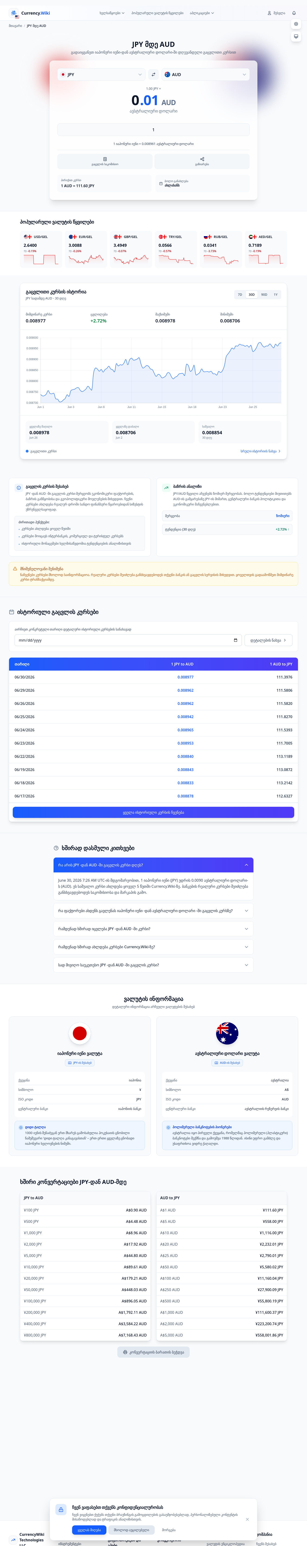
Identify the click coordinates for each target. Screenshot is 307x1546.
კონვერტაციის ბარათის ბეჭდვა (153, 1352)
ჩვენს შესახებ (266, 1544)
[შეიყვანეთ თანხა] (153, 129)
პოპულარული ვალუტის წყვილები (157, 13)
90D (264, 294)
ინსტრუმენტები (69, 1544)
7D (240, 294)
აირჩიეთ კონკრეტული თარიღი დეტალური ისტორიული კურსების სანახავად (73, 629)
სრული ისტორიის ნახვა (261, 451)
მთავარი (15, 25)
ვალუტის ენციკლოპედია (226, 1544)
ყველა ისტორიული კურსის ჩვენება (153, 812)
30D (252, 294)
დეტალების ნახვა (268, 640)
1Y (276, 294)
